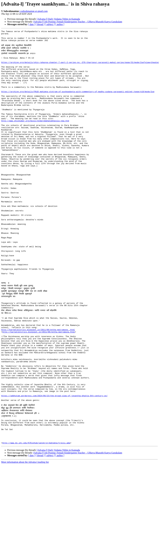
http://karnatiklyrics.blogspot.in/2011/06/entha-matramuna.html (38, 384)
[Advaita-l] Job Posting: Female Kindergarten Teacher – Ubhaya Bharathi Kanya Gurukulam (77, 21)
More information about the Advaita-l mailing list (25, 533)
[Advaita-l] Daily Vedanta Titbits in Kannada (58, 19)
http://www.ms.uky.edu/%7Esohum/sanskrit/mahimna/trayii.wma (36, 514)
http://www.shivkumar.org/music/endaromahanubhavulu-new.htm (35, 137)
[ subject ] (50, 24)
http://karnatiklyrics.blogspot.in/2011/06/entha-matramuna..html (38, 382)
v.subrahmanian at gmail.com (33, 11)
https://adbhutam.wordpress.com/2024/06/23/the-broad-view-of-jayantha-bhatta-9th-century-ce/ (54, 460)
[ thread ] (40, 24)
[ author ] (59, 24)
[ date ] (31, 24)
